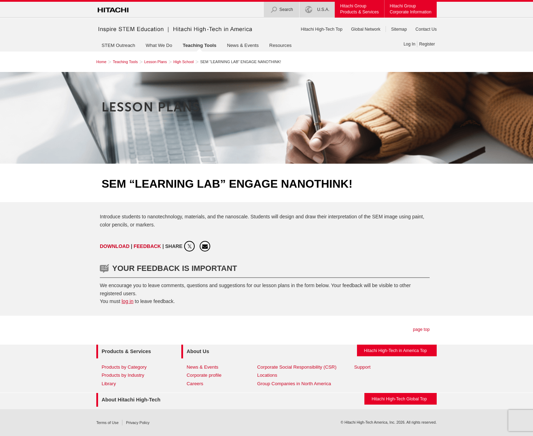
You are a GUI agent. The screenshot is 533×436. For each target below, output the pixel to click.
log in (127, 301)
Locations (267, 375)
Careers (195, 383)
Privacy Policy (138, 422)
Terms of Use (107, 422)
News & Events (243, 45)
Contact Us (426, 29)
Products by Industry (123, 375)
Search (281, 9)
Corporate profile (204, 375)
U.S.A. (317, 9)
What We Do (159, 45)
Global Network (365, 29)
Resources (280, 45)
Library (109, 383)
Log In (409, 44)
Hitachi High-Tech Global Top (399, 398)
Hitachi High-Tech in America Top (395, 350)
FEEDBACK (148, 246)
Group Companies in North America (294, 383)
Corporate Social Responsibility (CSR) (297, 367)
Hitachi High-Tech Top (322, 29)
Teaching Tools (199, 45)
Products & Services (126, 351)
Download (114, 246)
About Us (198, 351)
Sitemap (399, 29)
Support (362, 367)
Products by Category (124, 367)
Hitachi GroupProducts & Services (359, 9)
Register (427, 44)
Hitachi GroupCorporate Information (410, 9)
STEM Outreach (118, 45)
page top (421, 329)
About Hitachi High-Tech (131, 399)
